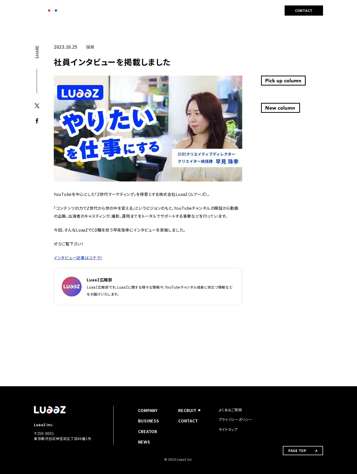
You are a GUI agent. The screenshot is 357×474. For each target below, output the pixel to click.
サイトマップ (228, 429)
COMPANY (148, 10)
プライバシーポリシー (235, 419)
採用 (51, 29)
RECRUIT (260, 10)
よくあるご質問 (230, 409)
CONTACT (304, 10)
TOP (37, 29)
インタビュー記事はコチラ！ (78, 258)
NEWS (174, 10)
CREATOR (231, 10)
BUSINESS (201, 10)
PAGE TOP (297, 413)
